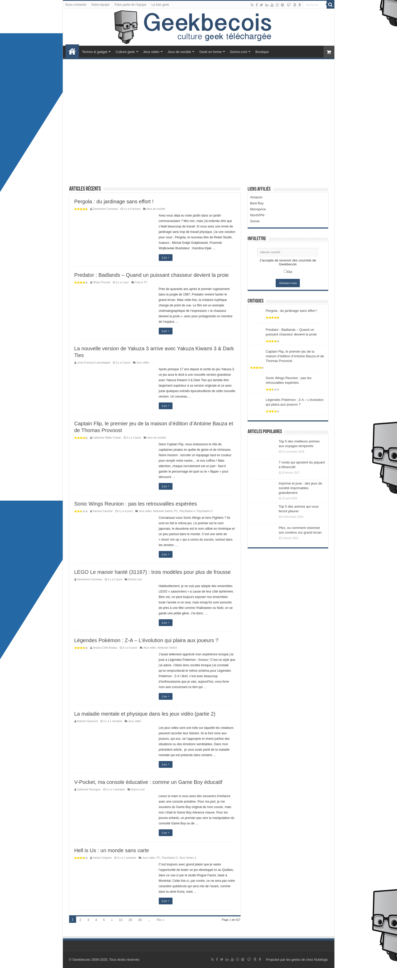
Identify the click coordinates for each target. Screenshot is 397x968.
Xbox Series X (187, 857)
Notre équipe (100, 4)
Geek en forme (210, 52)
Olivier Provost (101, 282)
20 (130, 920)
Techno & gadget (95, 52)
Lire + (166, 257)
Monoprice (258, 209)
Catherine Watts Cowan (107, 437)
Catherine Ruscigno (89, 789)
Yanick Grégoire (102, 857)
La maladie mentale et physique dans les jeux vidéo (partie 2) (145, 714)
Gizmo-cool (238, 52)
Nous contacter (76, 4)
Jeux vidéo (151, 52)
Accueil (72, 51)
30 (140, 920)
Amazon (256, 197)
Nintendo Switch (163, 511)
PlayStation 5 (205, 511)
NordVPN (257, 215)
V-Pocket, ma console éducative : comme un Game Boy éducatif (148, 782)
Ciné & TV (141, 282)
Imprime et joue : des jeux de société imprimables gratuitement (300, 488)
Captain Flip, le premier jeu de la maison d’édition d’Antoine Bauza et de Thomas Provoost (295, 356)
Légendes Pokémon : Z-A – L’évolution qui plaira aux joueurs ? (146, 640)
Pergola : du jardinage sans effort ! (114, 201)
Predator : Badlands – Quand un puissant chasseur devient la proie (151, 275)
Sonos (255, 221)
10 (120, 920)
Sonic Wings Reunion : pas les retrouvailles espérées (135, 504)
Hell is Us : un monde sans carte (111, 850)
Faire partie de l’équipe (130, 4)
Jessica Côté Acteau (105, 647)
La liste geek (160, 4)
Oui (289, 272)
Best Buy (257, 203)
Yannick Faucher (103, 511)
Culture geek (125, 52)
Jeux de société (179, 52)
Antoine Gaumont (87, 721)
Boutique (262, 52)
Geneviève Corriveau (105, 208)
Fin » (160, 920)
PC (176, 511)
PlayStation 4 (187, 511)
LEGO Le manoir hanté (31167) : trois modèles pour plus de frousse (152, 572)
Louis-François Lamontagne (93, 362)
